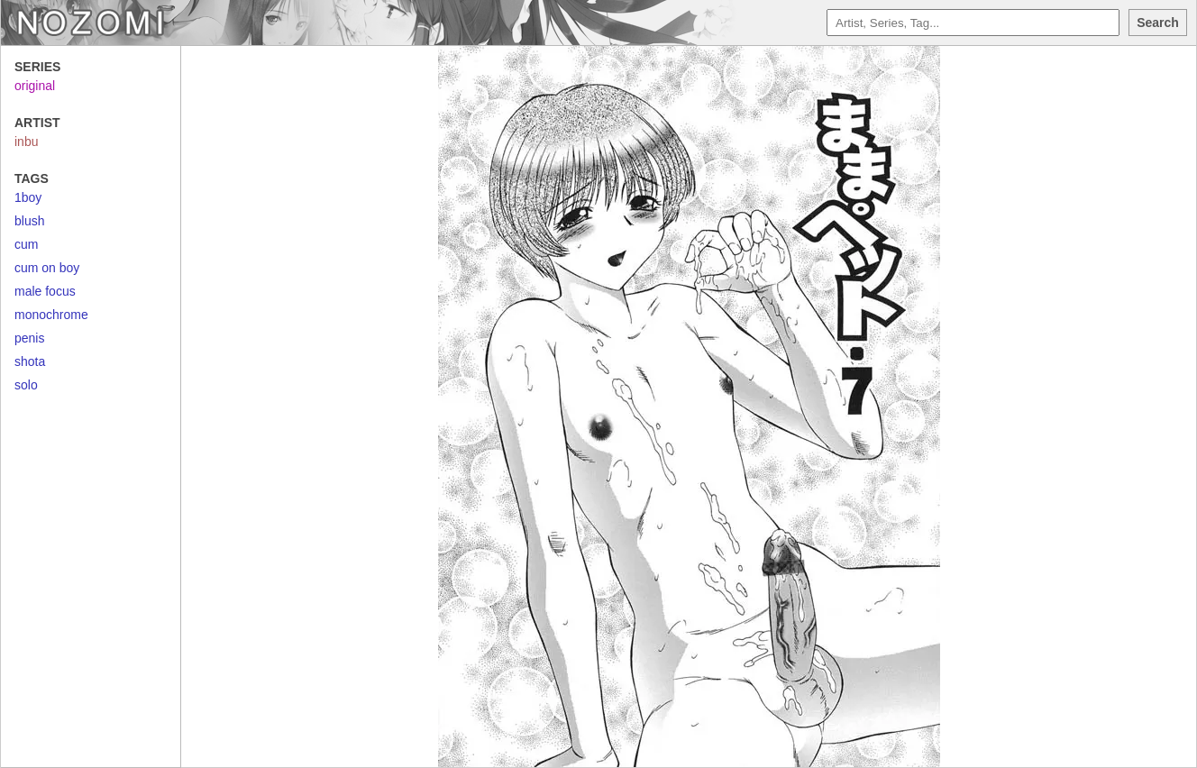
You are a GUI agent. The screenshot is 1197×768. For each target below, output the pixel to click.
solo (26, 385)
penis (29, 338)
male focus (45, 291)
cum (26, 244)
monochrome (51, 314)
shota (29, 361)
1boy (27, 197)
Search (1158, 22)
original (34, 85)
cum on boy (46, 268)
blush (29, 221)
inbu (26, 141)
